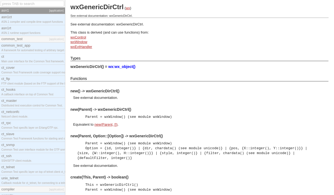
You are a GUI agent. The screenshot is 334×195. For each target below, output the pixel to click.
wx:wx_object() (121, 66)
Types (75, 58)
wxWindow (78, 42)
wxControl (78, 37)
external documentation (98, 98)
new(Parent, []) (106, 124)
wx (128, 8)
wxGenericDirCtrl (129, 24)
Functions (78, 78)
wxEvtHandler (81, 47)
